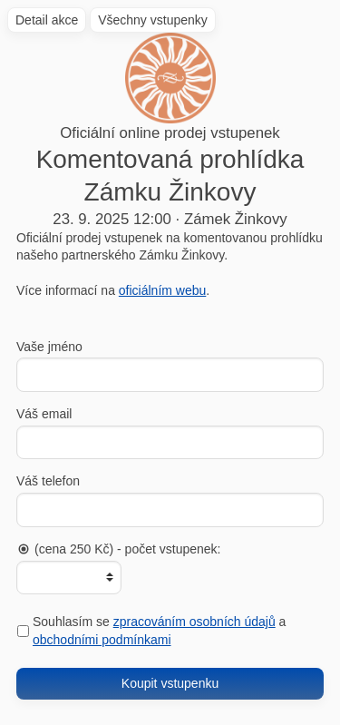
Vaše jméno (49, 346)
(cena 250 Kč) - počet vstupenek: (118, 549)
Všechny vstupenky (153, 20)
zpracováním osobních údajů (194, 621)
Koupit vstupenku (170, 683)
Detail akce (46, 20)
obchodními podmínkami (102, 639)
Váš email (44, 414)
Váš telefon (48, 481)
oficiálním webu (163, 290)
